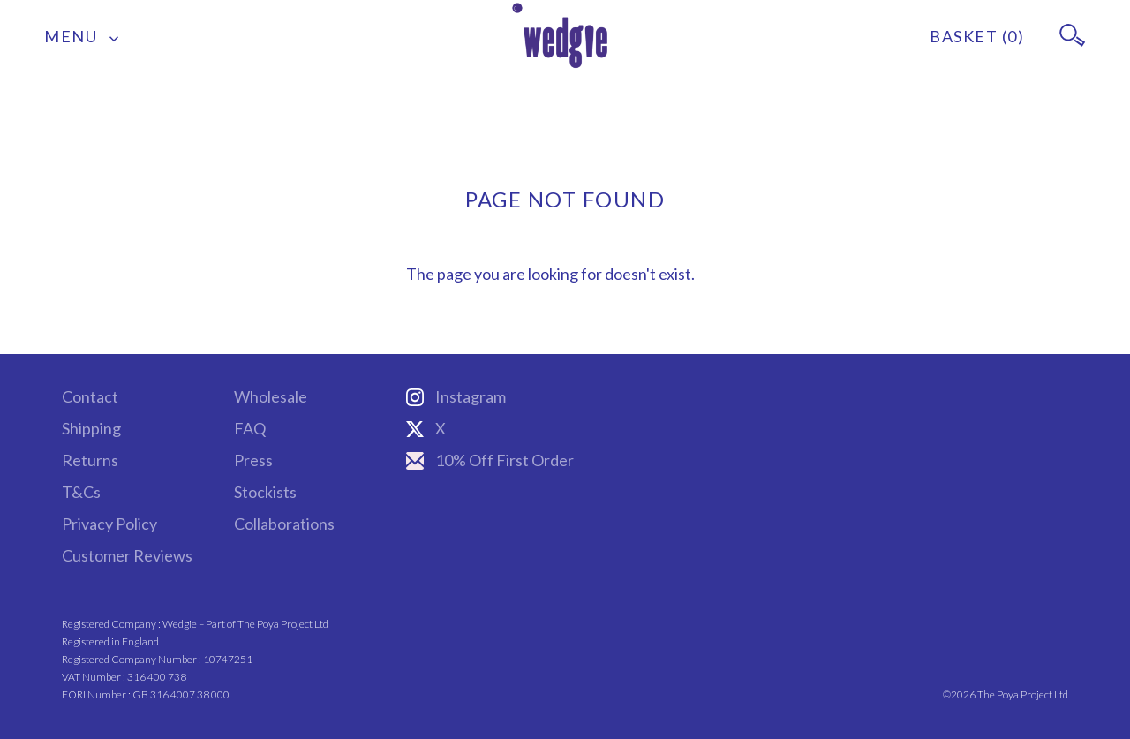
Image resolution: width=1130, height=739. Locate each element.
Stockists (265, 491)
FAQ (250, 428)
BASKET (977, 36)
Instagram (456, 396)
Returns (90, 460)
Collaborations (284, 523)
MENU (81, 36)
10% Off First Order (490, 460)
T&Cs (81, 491)
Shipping (91, 428)
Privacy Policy (109, 523)
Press (253, 460)
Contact (90, 396)
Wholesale (270, 396)
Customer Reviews (127, 555)
